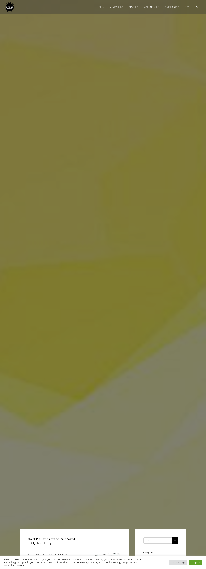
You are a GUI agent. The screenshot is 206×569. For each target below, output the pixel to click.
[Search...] (157, 540)
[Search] (175, 540)
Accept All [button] (195, 562)
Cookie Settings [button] (178, 562)
